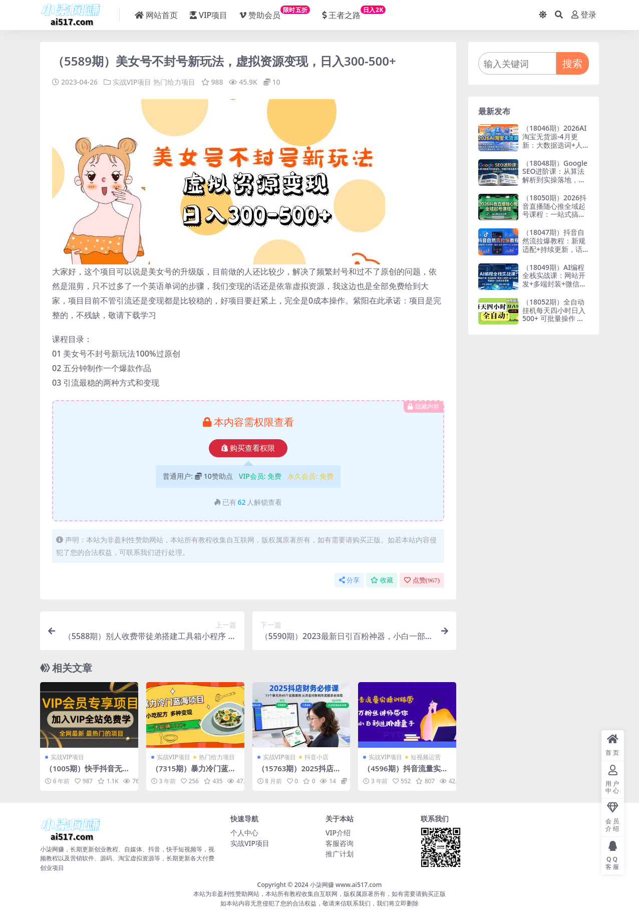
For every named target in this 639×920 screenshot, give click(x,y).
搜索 (572, 63)
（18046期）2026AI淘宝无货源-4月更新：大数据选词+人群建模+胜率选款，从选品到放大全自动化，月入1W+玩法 (554, 149)
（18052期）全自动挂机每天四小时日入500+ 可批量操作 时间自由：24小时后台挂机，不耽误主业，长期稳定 (554, 323)
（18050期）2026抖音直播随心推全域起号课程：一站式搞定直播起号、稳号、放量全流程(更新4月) (554, 214)
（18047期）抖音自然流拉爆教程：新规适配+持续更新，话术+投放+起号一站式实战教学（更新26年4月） (554, 253)
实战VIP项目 (132, 82)
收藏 (382, 579)
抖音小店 (316, 756)
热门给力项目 (174, 82)
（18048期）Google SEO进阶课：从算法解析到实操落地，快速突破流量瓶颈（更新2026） (554, 179)
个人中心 (244, 832)
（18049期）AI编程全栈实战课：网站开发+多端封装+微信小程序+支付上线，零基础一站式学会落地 (554, 283)
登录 (583, 15)
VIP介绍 (338, 832)
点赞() (422, 579)
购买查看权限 (248, 448)
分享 (349, 579)
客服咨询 (340, 842)
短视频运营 (426, 756)
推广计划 (340, 853)
